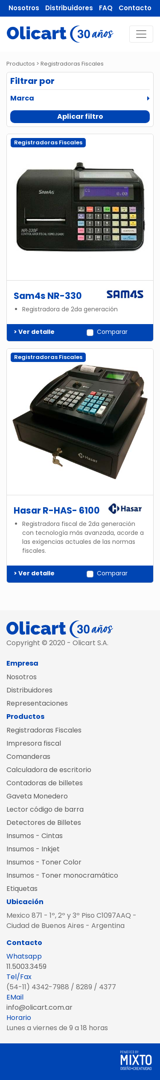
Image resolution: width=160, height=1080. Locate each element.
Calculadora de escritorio (48, 770)
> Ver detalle (34, 331)
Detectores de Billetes (43, 822)
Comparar (112, 331)
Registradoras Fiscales (43, 730)
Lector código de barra (45, 809)
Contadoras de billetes (44, 783)
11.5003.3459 (26, 966)
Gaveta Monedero (37, 796)
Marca (22, 98)
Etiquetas (22, 888)
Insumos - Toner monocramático (62, 875)
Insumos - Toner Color (43, 862)
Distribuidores (69, 7)
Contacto (135, 7)
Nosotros (24, 7)
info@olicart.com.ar (39, 1007)
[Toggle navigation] (141, 34)
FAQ (106, 7)
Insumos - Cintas (34, 836)
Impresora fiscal (33, 743)
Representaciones (37, 703)
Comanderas (28, 756)
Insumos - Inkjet (33, 849)
